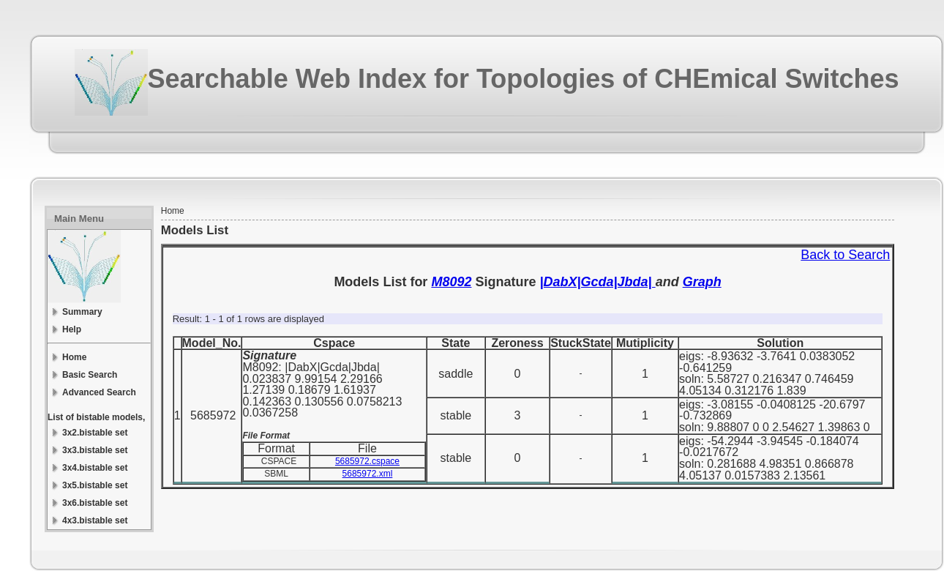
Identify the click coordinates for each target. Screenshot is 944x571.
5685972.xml (367, 474)
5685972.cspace (367, 461)
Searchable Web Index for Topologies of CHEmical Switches (523, 79)
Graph (702, 282)
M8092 (451, 282)
